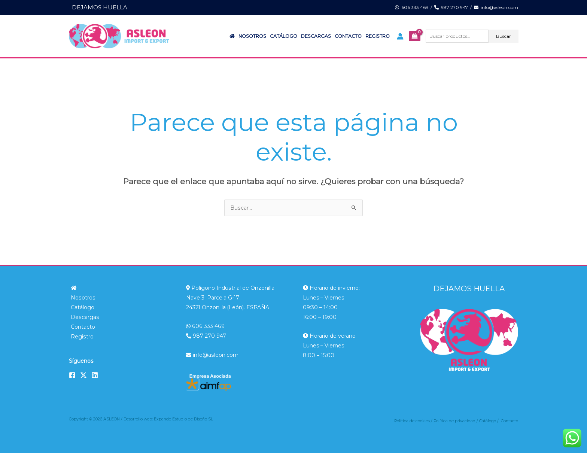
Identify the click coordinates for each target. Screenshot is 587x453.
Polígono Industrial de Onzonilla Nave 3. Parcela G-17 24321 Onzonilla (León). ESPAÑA (230, 298)
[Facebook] (72, 375)
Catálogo (283, 36)
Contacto (348, 36)
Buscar (503, 36)
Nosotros (252, 36)
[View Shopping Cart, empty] (414, 36)
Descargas (316, 36)
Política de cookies (412, 421)
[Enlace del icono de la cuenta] (400, 36)
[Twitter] (83, 375)
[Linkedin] (94, 375)
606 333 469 (411, 7)
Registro (377, 36)
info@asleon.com (496, 7)
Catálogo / (490, 421)
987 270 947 (451, 7)
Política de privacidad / (456, 421)
